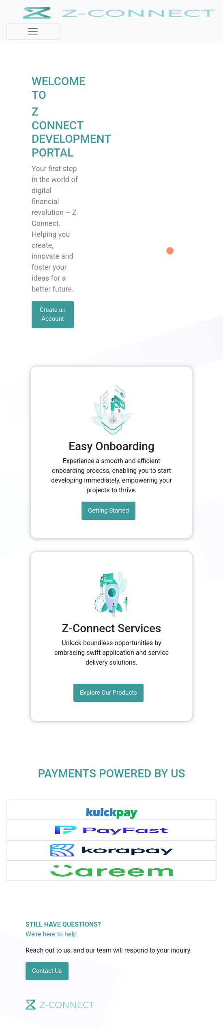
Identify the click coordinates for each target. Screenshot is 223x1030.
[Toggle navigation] (32, 32)
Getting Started (108, 510)
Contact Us (47, 970)
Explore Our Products (108, 692)
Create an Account (53, 314)
